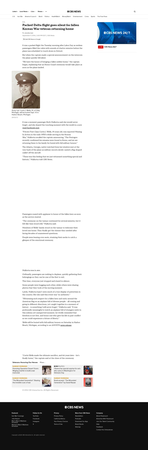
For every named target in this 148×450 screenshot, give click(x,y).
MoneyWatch (66, 16)
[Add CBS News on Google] (31, 39)
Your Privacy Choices (61, 421)
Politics (47, 16)
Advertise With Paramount (104, 418)
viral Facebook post (30, 128)
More (42, 362)
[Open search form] (135, 11)
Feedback (99, 427)
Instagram (36, 421)
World (40, 16)
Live (33, 11)
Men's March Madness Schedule (19, 421)
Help (97, 424)
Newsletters (79, 416)
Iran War (20, 16)
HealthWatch (56, 16)
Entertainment (77, 16)
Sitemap (78, 427)
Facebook (36, 418)
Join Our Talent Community (105, 421)
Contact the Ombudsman (104, 429)
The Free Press (102, 16)
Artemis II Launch (30, 16)
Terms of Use (58, 424)
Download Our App (81, 421)
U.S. (13, 16)
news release (65, 325)
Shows (40, 11)
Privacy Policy (58, 416)
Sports (93, 16)
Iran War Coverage (18, 416)
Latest (15, 11)
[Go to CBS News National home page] (74, 11)
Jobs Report (16, 418)
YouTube (36, 416)
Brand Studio (79, 424)
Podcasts (78, 418)
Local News (24, 11)
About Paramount (102, 416)
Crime (87, 16)
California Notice (59, 418)
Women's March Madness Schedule (20, 425)
